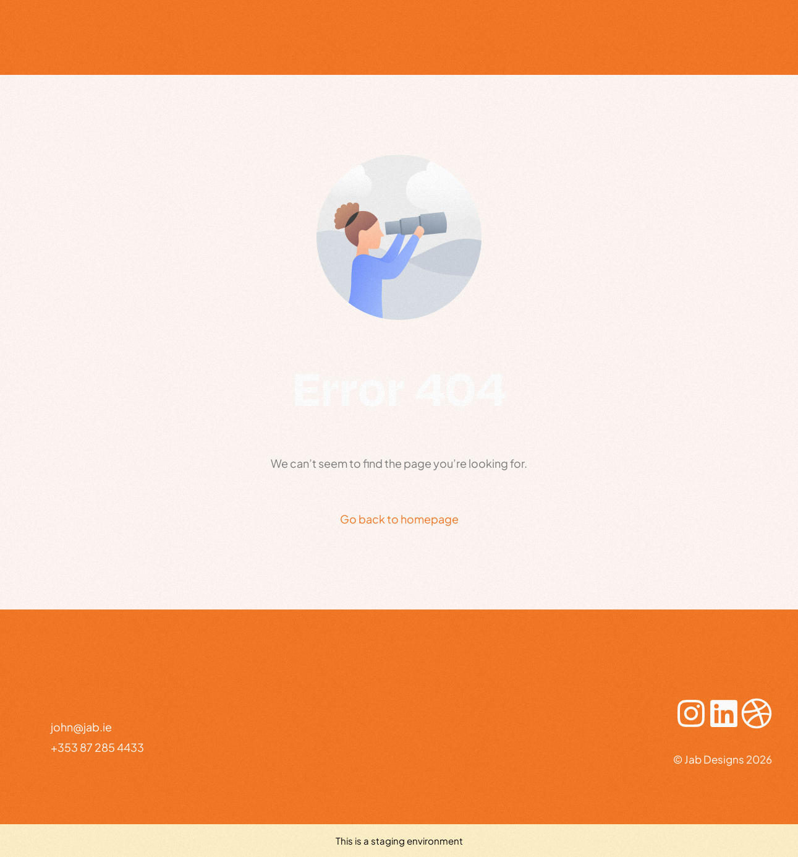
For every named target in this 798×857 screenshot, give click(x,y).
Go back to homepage (399, 519)
